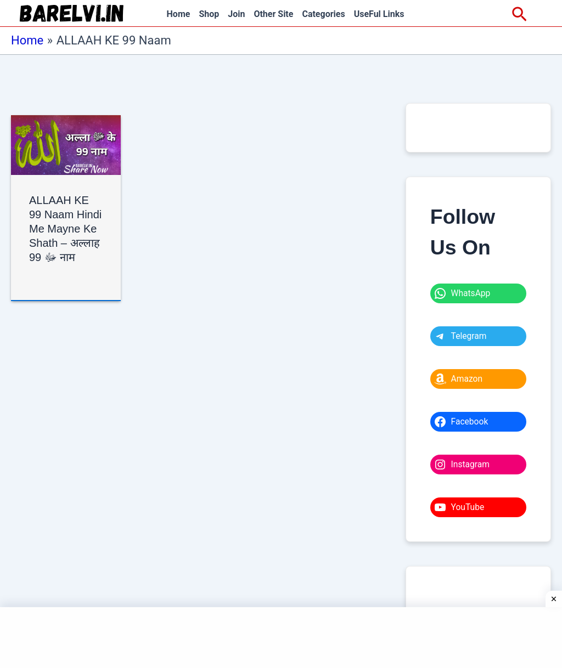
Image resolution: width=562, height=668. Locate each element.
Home (178, 14)
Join (236, 14)
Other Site (273, 14)
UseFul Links (379, 14)
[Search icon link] (519, 15)
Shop (209, 14)
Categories (323, 14)
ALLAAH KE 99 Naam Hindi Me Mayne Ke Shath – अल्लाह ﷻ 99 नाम (66, 228)
